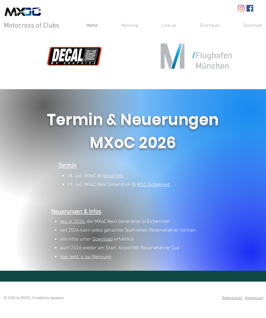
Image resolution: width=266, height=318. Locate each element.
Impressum (254, 298)
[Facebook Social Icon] (249, 8)
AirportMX (113, 176)
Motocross (19, 26)
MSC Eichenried (153, 185)
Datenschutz (232, 298)
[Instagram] (241, 8)
